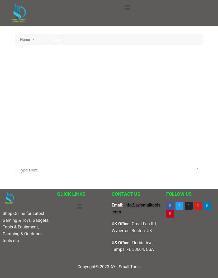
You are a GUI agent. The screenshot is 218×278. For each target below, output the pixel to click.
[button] (126, 8)
